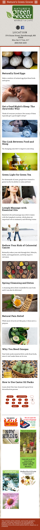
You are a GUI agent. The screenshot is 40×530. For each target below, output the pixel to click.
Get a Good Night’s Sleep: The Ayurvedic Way (18, 107)
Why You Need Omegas (15, 349)
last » (25, 406)
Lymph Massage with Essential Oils (14, 208)
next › (15, 406)
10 (26, 403)
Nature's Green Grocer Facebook (22, 27)
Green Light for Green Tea (16, 174)
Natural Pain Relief (13, 316)
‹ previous (22, 397)
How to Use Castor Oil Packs (18, 382)
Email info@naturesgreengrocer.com (18, 27)
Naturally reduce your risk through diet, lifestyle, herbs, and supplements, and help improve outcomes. (19, 254)
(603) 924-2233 (21, 43)
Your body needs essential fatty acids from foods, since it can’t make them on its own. (19, 355)
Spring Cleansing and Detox (18, 282)
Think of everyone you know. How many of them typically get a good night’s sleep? (19, 115)
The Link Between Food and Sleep (18, 142)
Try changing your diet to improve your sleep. (18, 149)
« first (10, 397)
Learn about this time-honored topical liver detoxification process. (17, 388)
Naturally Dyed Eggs (13, 73)
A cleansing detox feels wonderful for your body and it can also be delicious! (19, 289)
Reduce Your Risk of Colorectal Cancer (19, 246)
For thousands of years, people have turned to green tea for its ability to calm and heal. (18, 181)
